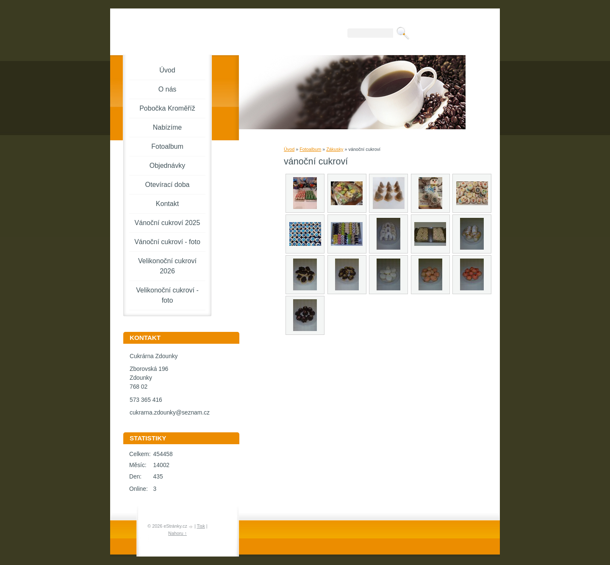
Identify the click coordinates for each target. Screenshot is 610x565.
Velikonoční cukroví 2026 (167, 266)
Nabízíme (167, 127)
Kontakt (167, 203)
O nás (167, 89)
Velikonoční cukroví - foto (167, 295)
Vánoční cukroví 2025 (167, 222)
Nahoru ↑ (177, 533)
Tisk (201, 526)
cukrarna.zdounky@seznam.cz (170, 412)
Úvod (289, 149)
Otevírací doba (167, 184)
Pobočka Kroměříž (167, 108)
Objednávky (168, 165)
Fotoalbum (310, 149)
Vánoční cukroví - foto (167, 241)
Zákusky (334, 149)
